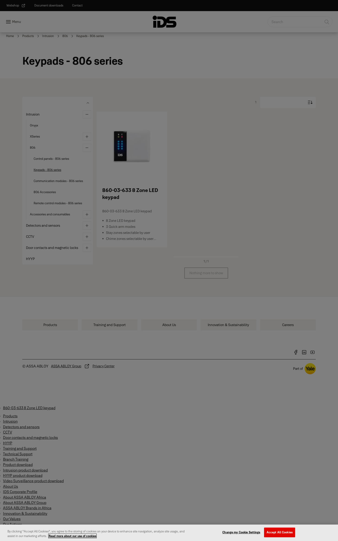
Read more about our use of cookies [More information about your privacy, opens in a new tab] (72, 538)
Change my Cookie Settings (241, 535)
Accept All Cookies (280, 535)
